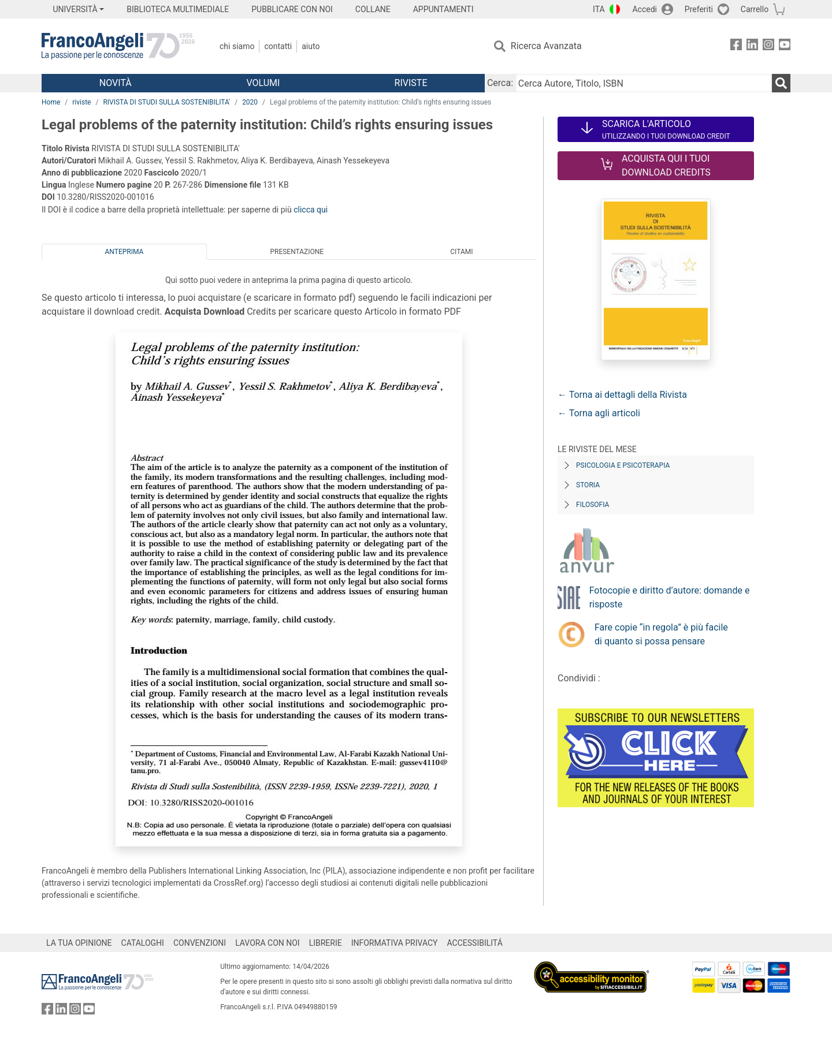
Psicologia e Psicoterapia (623, 465)
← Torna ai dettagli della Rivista (622, 394)
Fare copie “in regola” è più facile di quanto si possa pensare (661, 634)
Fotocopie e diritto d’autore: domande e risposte (669, 597)
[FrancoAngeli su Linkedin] (752, 46)
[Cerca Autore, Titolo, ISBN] (643, 83)
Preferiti (699, 9)
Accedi (644, 9)
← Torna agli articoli (599, 413)
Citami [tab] (461, 252)
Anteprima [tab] (124, 252)
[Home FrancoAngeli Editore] (118, 46)
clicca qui (311, 209)
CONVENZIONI (199, 943)
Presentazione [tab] (297, 252)
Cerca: (500, 82)
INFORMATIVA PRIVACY (394, 943)
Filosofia (592, 505)
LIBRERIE (325, 943)
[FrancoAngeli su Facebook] (736, 46)
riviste (81, 102)
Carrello (754, 9)
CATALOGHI (142, 943)
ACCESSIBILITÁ (475, 943)
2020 (250, 102)
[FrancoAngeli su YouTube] (784, 46)
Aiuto (311, 46)
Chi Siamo (237, 46)
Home (51, 102)
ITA (599, 9)
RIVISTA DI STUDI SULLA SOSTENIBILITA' (166, 102)
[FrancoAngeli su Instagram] (768, 46)
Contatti (278, 46)
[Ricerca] (781, 83)
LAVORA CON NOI (267, 943)
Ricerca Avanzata (546, 45)
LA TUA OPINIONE (79, 943)
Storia (588, 485)
